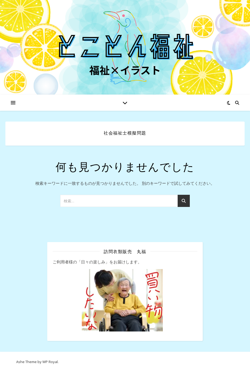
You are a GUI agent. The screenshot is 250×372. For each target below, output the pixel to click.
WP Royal (50, 361)
